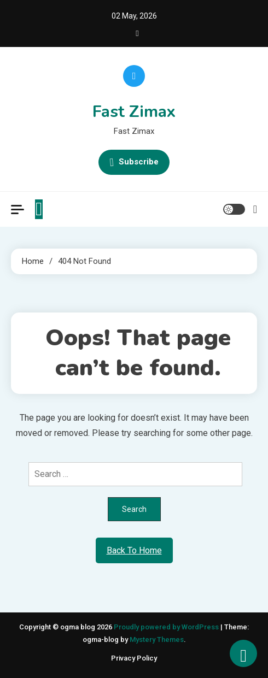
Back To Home (134, 550)
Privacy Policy (134, 658)
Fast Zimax (134, 112)
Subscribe (134, 162)
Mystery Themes (157, 639)
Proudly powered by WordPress (167, 627)
